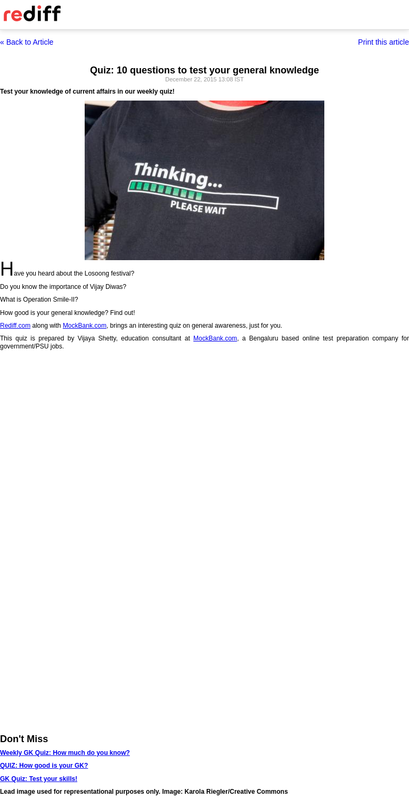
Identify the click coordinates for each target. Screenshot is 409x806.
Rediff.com (15, 325)
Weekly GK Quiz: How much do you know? (65, 753)
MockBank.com (85, 325)
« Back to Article (26, 42)
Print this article (383, 42)
